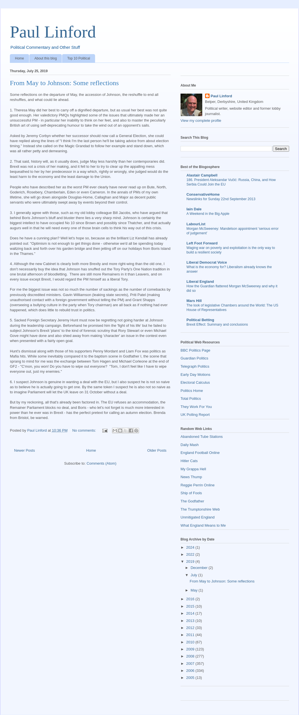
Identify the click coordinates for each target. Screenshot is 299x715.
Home (19, 58)
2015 (190, 606)
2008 (190, 656)
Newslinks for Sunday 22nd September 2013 (220, 199)
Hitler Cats (189, 461)
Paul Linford (53, 32)
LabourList (195, 224)
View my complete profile (201, 120)
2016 (190, 599)
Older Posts (156, 450)
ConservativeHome (203, 194)
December (200, 568)
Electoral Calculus (195, 382)
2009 (190, 649)
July (194, 575)
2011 (190, 635)
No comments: (84, 430)
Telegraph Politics (195, 366)
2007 (190, 663)
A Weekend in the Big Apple (207, 214)
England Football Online (200, 453)
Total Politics (191, 398)
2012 (190, 628)
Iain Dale (193, 209)
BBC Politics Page (195, 350)
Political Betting (200, 320)
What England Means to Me (203, 525)
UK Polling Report (195, 414)
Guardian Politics (194, 358)
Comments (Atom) (101, 463)
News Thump (191, 477)
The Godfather (192, 501)
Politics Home (192, 391)
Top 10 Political (78, 58)
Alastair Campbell (201, 175)
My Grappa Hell (193, 469)
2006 (190, 670)
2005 (190, 678)
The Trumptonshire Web (200, 509)
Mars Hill (194, 301)
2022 (190, 554)
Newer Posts (24, 450)
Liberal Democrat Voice (206, 262)
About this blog (45, 58)
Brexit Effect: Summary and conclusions (217, 324)
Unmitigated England (198, 517)
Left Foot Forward (202, 243)
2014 (190, 613)
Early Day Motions (195, 374)
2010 (190, 642)
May (195, 590)
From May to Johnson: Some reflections (64, 83)
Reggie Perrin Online (198, 485)
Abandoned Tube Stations (202, 436)
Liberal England (200, 281)
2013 (190, 621)
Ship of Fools (191, 493)
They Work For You (196, 407)
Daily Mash (190, 445)
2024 (190, 547)
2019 (190, 561)
